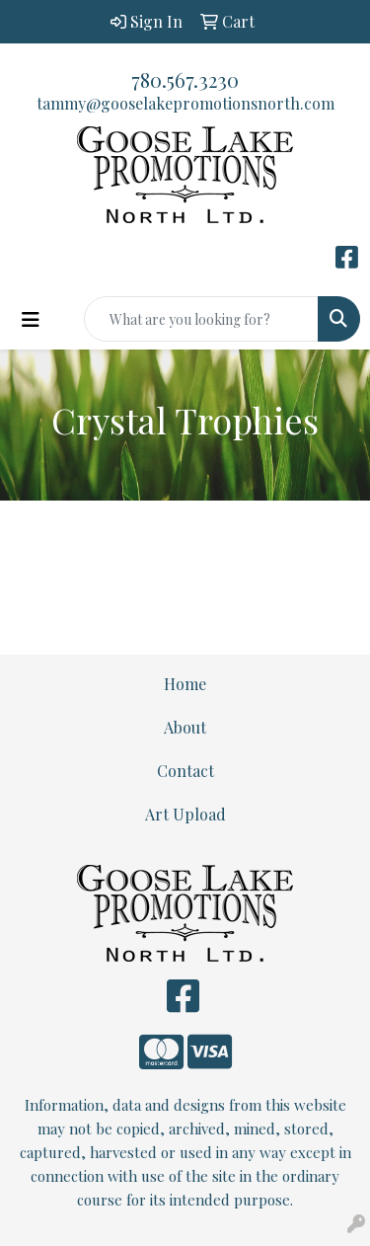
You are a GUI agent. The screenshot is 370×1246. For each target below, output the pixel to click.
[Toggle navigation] (30, 319)
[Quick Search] (201, 319)
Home (185, 683)
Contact (185, 770)
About (185, 727)
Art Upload (185, 814)
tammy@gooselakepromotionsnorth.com (185, 103)
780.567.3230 (185, 79)
